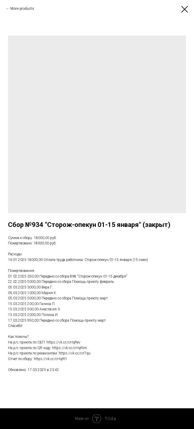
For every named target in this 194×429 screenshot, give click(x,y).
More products (22, 9)
